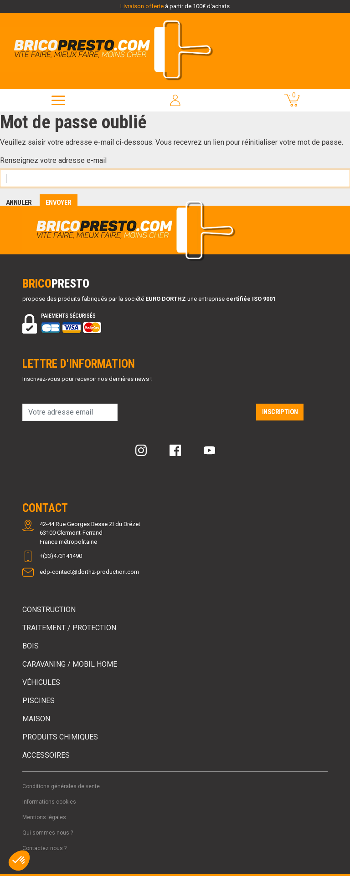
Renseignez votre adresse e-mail (53, 160)
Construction (49, 609)
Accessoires (46, 755)
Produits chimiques (60, 737)
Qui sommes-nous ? (47, 833)
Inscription (280, 412)
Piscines (38, 700)
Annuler (19, 202)
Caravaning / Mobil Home (69, 664)
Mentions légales (44, 817)
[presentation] (187, 416)
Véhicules (41, 682)
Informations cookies (49, 802)
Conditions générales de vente (61, 786)
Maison (36, 718)
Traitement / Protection (69, 627)
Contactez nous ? (44, 848)
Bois (30, 646)
